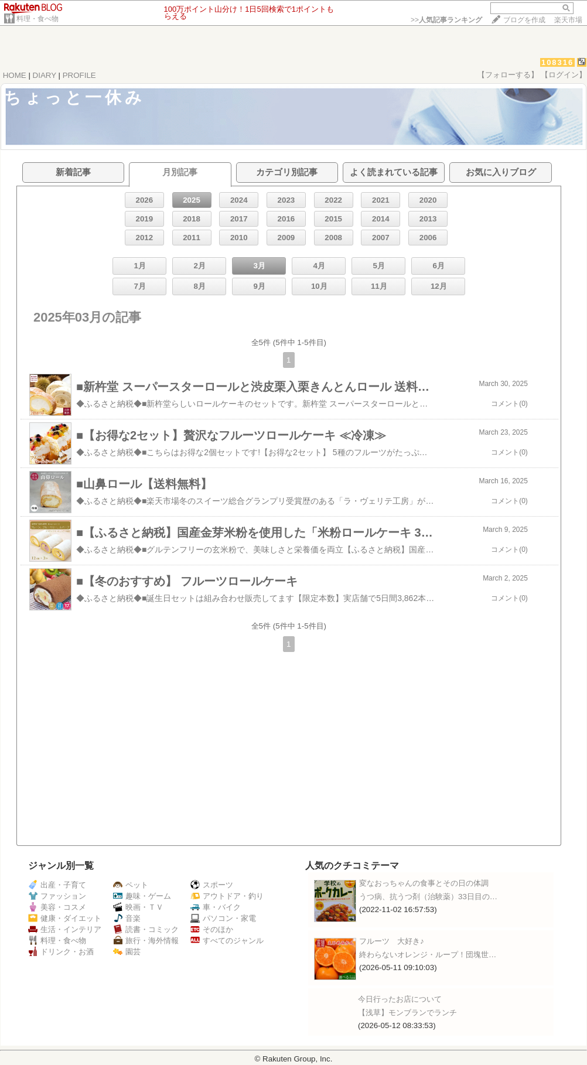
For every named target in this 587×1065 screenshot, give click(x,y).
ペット (130, 884)
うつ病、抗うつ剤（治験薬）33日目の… (428, 896)
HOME (14, 75)
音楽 (127, 918)
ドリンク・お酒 (61, 951)
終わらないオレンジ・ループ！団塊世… (427, 954)
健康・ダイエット (64, 918)
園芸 (127, 951)
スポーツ (211, 884)
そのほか (211, 929)
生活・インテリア (64, 929)
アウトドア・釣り (227, 896)
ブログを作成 (524, 20)
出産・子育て (57, 884)
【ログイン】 (563, 74)
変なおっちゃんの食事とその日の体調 (424, 883)
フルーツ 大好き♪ (391, 941)
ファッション (57, 896)
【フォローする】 (507, 74)
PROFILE (79, 75)
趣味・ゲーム (142, 896)
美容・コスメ (57, 907)
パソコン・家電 (223, 918)
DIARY (44, 75)
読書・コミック (146, 929)
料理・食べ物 (37, 19)
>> (446, 20)
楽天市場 (568, 20)
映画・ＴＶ (138, 907)
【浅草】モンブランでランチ (407, 1012)
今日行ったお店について (400, 999)
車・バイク (215, 907)
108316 (557, 62)
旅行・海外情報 (146, 940)
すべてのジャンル (227, 940)
